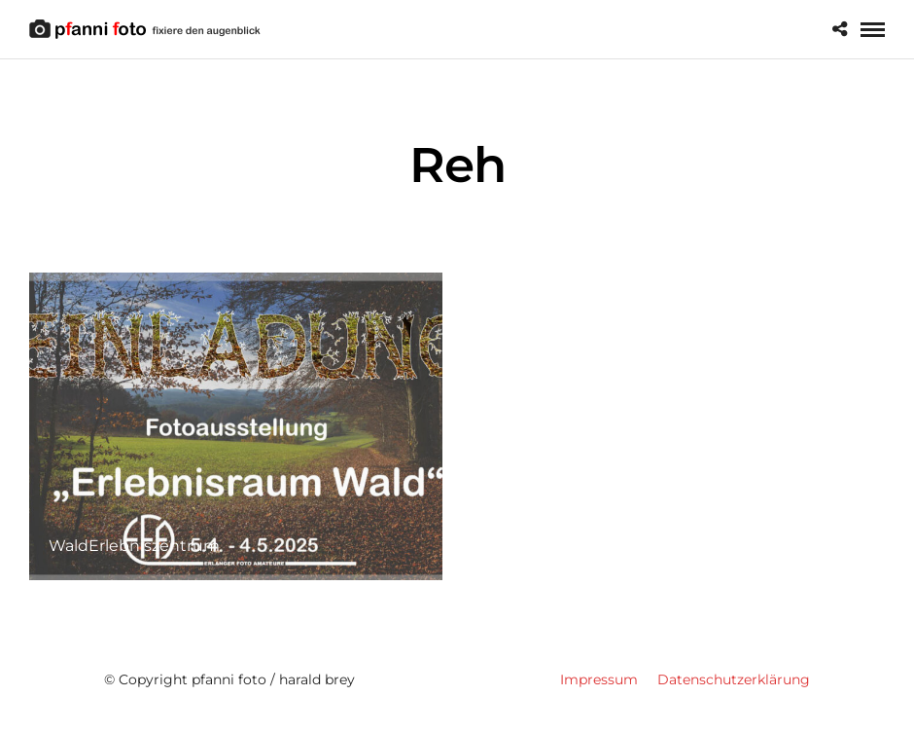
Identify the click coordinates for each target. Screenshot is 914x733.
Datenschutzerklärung (733, 679)
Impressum (599, 679)
